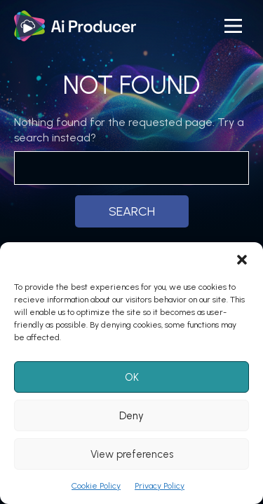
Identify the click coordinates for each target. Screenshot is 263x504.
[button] (242, 260)
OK (132, 377)
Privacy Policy (159, 486)
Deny (131, 416)
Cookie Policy (96, 486)
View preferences (131, 454)
